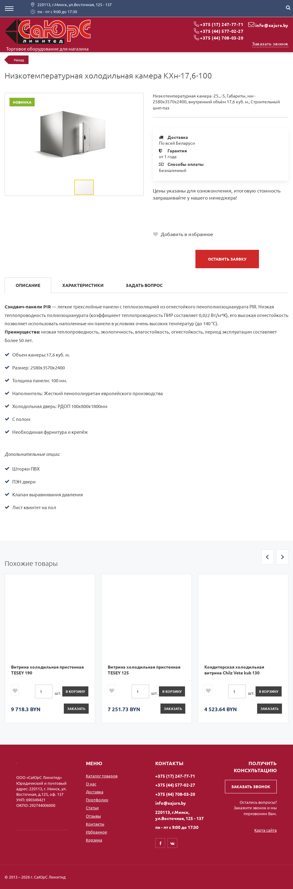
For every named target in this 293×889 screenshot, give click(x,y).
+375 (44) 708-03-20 (221, 37)
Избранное (96, 831)
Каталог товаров (102, 775)
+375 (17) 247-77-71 (221, 24)
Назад (19, 59)
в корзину (75, 691)
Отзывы (93, 815)
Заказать (76, 708)
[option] (50, 648)
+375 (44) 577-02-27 (221, 31)
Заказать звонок (270, 44)
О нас (91, 783)
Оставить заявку (227, 258)
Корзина (94, 839)
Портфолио (97, 799)
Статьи (92, 807)
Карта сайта (265, 830)
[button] (136, 99)
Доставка (94, 791)
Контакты (95, 823)
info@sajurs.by (271, 25)
